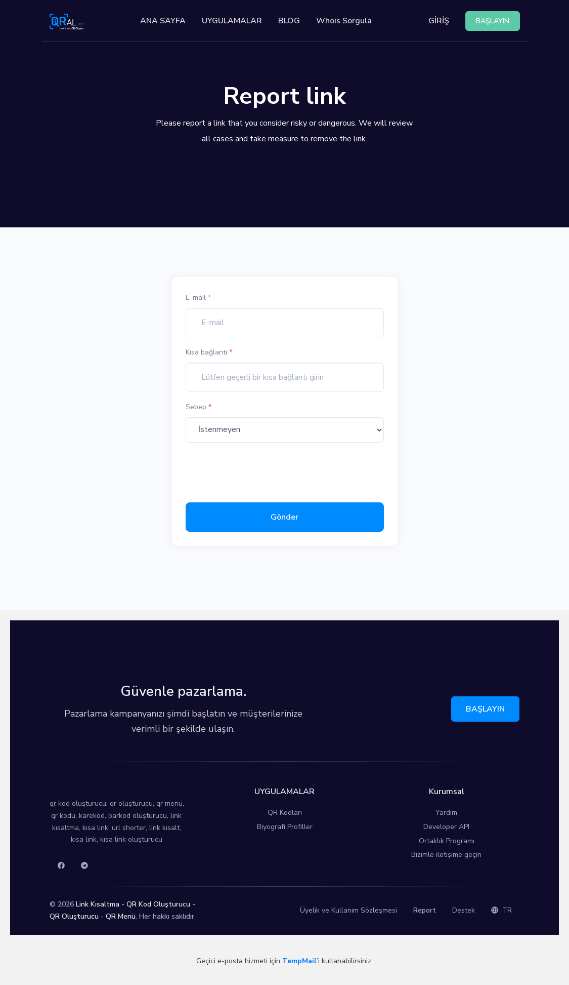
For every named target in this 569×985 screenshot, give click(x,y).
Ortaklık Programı (446, 841)
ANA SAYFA (163, 20)
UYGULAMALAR (232, 20)
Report (424, 910)
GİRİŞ (438, 20)
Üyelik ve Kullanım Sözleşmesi (348, 910)
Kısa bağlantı (209, 352)
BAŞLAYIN (485, 709)
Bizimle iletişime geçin (446, 854)
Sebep (198, 407)
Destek (463, 910)
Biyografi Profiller (285, 827)
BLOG (289, 20)
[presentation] (262, 470)
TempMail (299, 961)
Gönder (284, 517)
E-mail (198, 297)
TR (501, 910)
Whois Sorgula (344, 20)
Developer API (446, 827)
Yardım (446, 812)
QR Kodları (285, 812)
